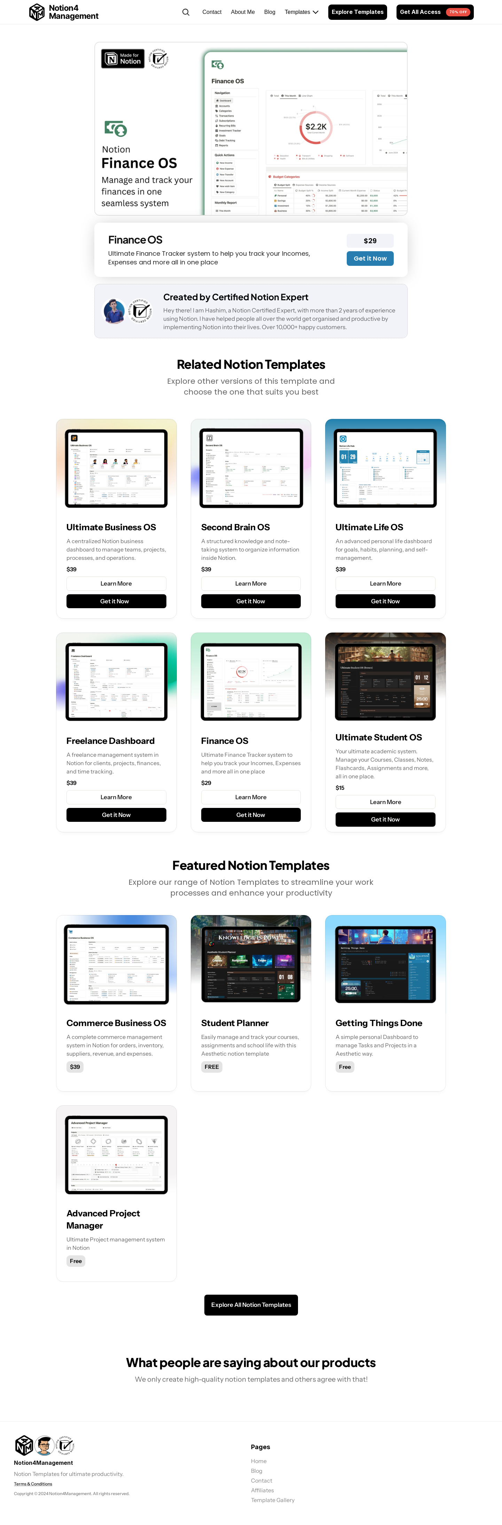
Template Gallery (273, 1499)
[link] (44, 1445)
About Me (243, 12)
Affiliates (262, 1490)
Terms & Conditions (33, 1483)
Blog (269, 12)
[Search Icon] (186, 12)
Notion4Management (43, 1462)
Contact (211, 12)
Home (259, 1461)
